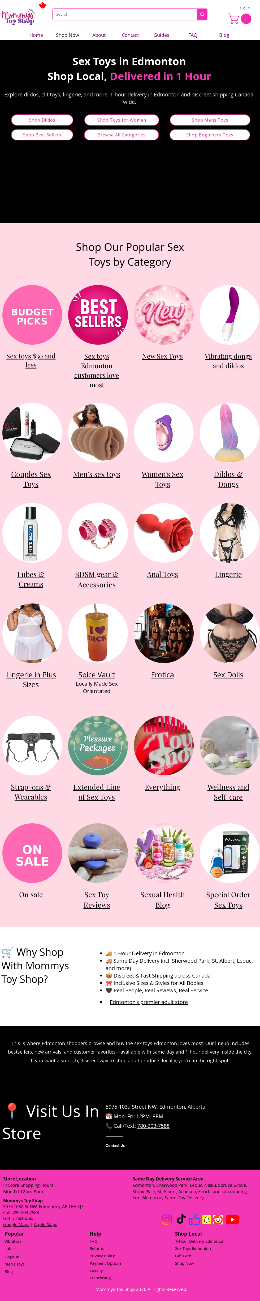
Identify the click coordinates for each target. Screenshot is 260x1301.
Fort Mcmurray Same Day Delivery (168, 1198)
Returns (97, 1248)
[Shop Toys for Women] (121, 120)
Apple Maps (45, 1224)
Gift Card (183, 1255)
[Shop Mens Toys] (210, 120)
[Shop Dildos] (42, 120)
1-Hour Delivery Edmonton (199, 1241)
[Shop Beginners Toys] (210, 134)
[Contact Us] (127, 1145)
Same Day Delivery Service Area (168, 1179)
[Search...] (121, 14)
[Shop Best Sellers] (42, 134)
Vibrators (13, 1241)
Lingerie (12, 1256)
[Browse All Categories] (121, 134)
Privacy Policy (102, 1255)
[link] (241, 19)
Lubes (10, 1248)
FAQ (94, 1241)
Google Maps (16, 1224)
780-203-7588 (153, 1125)
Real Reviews (160, 990)
